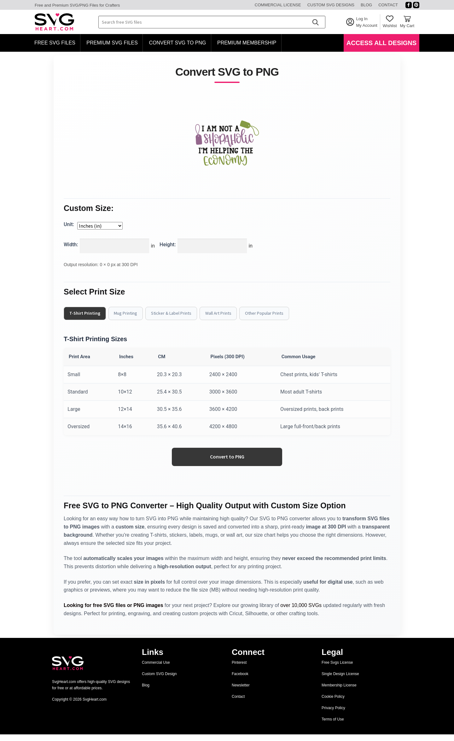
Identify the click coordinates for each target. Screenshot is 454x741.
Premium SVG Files (112, 42)
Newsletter (241, 692)
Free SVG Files (54, 42)
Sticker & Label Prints (176, 313)
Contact (388, 5)
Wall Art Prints (226, 313)
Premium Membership (246, 42)
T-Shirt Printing (86, 313)
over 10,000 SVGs (301, 611)
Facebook (240, 680)
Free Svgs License (337, 669)
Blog (366, 5)
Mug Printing (129, 313)
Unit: (69, 224)
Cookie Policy (333, 703)
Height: (168, 245)
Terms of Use (333, 726)
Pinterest (239, 669)
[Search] (315, 22)
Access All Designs (381, 42)
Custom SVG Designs (330, 5)
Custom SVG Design (159, 680)
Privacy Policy (333, 714)
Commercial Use (156, 669)
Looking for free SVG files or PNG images (113, 611)
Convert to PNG (227, 462)
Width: (71, 245)
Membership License (339, 692)
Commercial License (278, 5)
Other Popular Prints (274, 313)
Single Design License (340, 680)
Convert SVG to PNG (177, 42)
